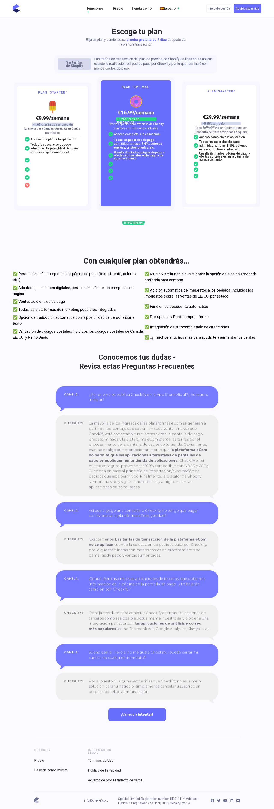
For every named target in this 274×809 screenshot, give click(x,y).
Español (172, 8)
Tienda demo (141, 8)
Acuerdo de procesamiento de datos (115, 780)
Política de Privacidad (104, 770)
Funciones (95, 10)
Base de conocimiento (51, 770)
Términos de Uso (100, 760)
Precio (118, 8)
